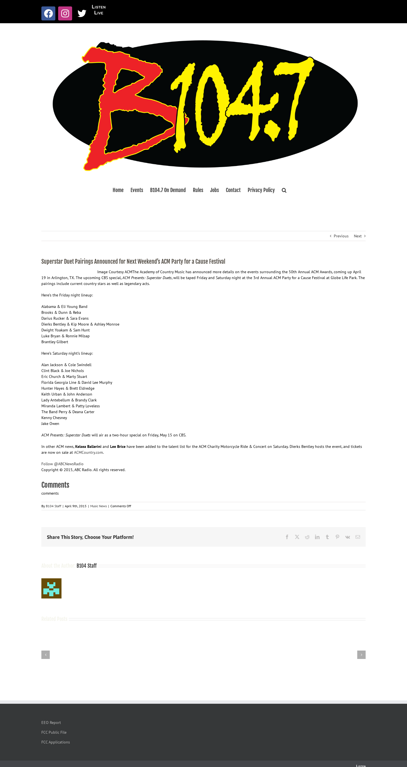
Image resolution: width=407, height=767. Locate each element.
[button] (284, 190)
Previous (341, 235)
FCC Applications (55, 742)
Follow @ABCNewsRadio (62, 463)
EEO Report (51, 722)
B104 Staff (53, 506)
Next (358, 235)
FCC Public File (54, 732)
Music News (98, 506)
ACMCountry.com (88, 452)
